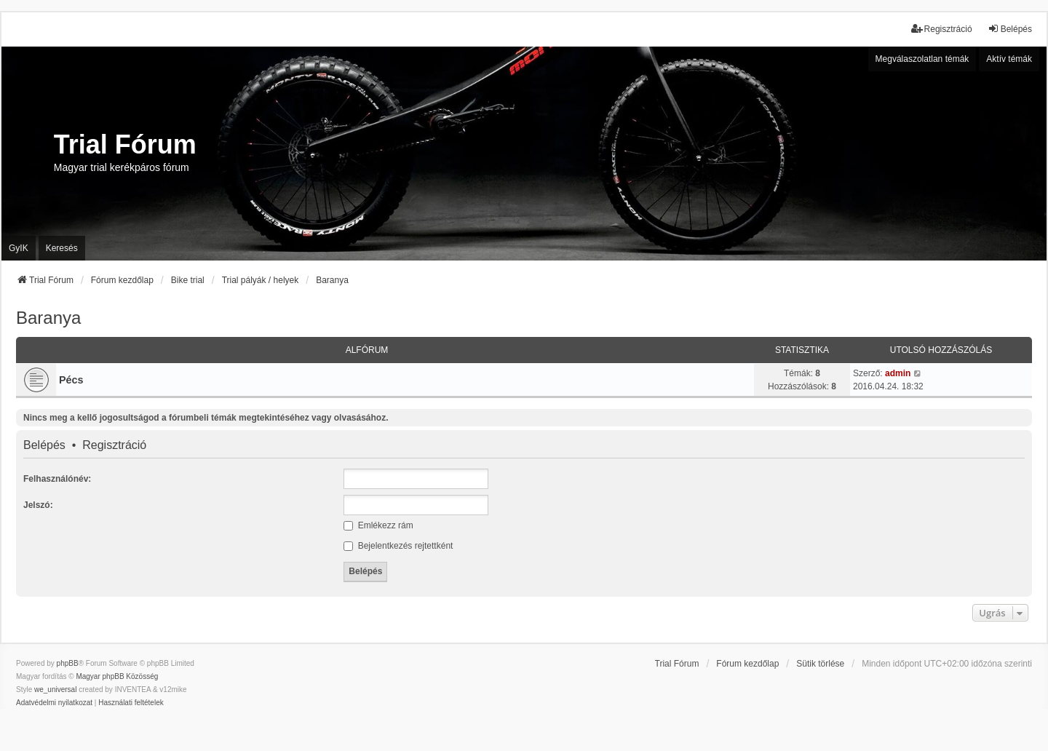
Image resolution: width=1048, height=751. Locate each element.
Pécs (71, 380)
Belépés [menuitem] (1010, 28)
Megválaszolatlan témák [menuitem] (922, 59)
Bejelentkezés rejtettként (398, 546)
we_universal (55, 690)
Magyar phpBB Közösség (117, 676)
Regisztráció (114, 445)
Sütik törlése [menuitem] (820, 664)
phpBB (68, 663)
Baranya (48, 317)
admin (897, 373)
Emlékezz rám (378, 525)
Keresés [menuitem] (62, 248)
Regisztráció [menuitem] (941, 28)
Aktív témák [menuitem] (1009, 59)
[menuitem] (54, 703)
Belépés (44, 445)
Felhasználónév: (57, 479)
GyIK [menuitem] (18, 248)
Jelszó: (38, 505)
